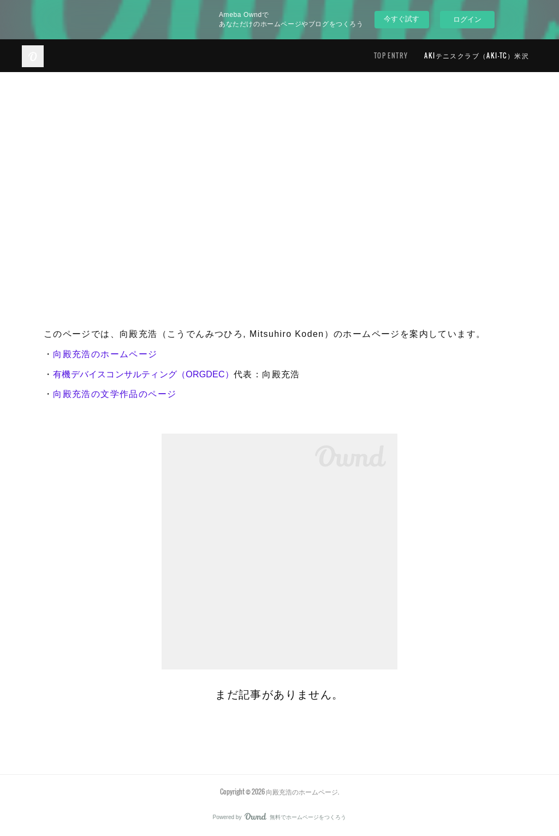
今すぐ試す (401, 19)
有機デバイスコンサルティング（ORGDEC (138, 374)
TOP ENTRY (391, 55)
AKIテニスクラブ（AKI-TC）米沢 (476, 55)
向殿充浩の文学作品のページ (114, 394)
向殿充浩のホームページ (105, 354)
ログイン (467, 19)
